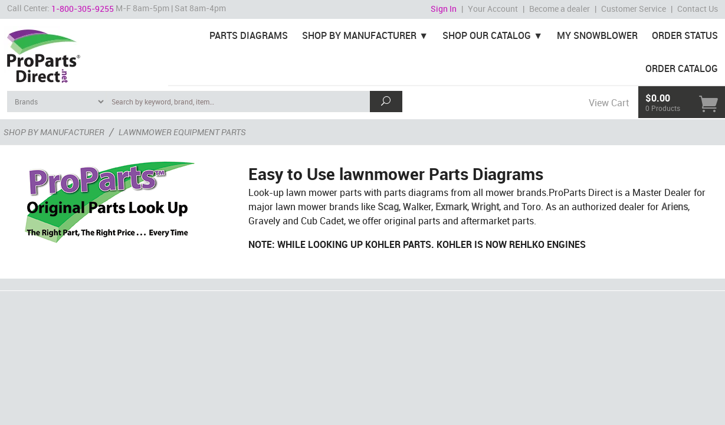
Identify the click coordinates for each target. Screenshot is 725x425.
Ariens (674, 206)
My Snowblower (597, 35)
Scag (388, 206)
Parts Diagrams (248, 35)
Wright (485, 206)
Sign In (444, 8)
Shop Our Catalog (486, 35)
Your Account (493, 8)
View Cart (609, 102)
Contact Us (697, 8)
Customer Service (633, 8)
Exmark (451, 206)
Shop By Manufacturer (359, 35)
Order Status (685, 35)
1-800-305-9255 (82, 8)
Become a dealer (559, 8)
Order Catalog (681, 68)
